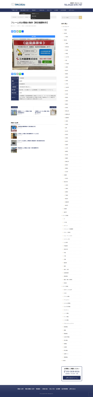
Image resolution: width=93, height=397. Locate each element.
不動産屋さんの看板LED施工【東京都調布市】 (28, 147)
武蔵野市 (67, 117)
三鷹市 (66, 43)
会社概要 (56, 10)
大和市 (66, 185)
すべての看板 (65, 286)
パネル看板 (26, 25)
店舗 (65, 259)
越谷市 (65, 212)
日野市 (66, 100)
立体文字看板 (66, 336)
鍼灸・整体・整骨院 (68, 279)
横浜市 (66, 198)
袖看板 (65, 343)
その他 (65, 222)
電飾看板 (66, 357)
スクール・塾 (66, 239)
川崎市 (66, 188)
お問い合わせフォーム (72, 377)
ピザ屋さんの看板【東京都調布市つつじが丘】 (28, 133)
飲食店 (65, 282)
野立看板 (66, 350)
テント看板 (66, 316)
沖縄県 (65, 175)
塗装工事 (66, 249)
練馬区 (66, 151)
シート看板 (22, 25)
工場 (65, 255)
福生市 (66, 141)
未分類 (64, 360)
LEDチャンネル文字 (68, 289)
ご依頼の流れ (41, 10)
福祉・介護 (66, 269)
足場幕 (65, 347)
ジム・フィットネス (68, 235)
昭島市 (66, 104)
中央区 (66, 50)
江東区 (66, 121)
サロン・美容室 (67, 232)
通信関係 (66, 276)
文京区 (66, 94)
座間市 (66, 191)
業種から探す (15, 10)
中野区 (66, 53)
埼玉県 (65, 33)
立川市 (66, 148)
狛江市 (66, 131)
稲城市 (66, 144)
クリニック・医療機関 (68, 229)
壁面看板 (66, 326)
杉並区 (66, 107)
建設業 (29, 25)
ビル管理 (66, 242)
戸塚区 (66, 195)
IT (64, 218)
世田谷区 (67, 46)
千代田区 (67, 63)
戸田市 (66, 36)
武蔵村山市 (67, 114)
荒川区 (66, 154)
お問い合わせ (71, 10)
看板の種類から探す (24, 10)
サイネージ (66, 309)
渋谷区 (66, 124)
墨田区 (66, 73)
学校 (65, 252)
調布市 (35, 25)
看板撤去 (66, 333)
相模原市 (67, 202)
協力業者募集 (63, 10)
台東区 (66, 67)
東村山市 (67, 110)
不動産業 (66, 245)
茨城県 (65, 208)
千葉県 (65, 29)
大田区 (66, 80)
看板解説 (34, 10)
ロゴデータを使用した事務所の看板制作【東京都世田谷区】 (31, 140)
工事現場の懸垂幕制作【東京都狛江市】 (26, 126)
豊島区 (66, 168)
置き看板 (66, 340)
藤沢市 (66, 205)
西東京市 (67, 161)
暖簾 (65, 330)
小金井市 (67, 87)
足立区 (66, 171)
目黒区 (66, 137)
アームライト (66, 299)
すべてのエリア (66, 26)
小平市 (66, 83)
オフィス (66, 225)
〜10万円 (18, 25)
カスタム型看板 (67, 303)
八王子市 (67, 56)
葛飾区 (66, 158)
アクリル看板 (66, 296)
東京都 (32, 25)
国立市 (66, 70)
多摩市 (66, 77)
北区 (66, 60)
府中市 (66, 90)
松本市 (66, 178)
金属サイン (66, 353)
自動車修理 (66, 272)
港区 (66, 127)
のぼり (65, 293)
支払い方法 (49, 10)
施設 (65, 266)
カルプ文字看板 (67, 306)
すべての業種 (65, 215)
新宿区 (66, 97)
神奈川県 (66, 181)
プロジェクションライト (69, 323)
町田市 (66, 134)
